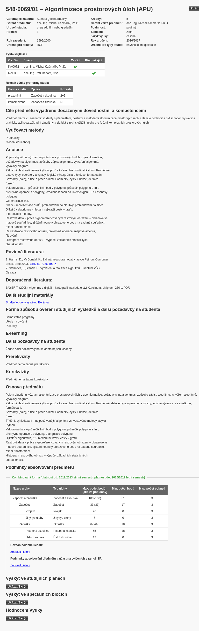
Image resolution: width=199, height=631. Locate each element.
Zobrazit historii (20, 552)
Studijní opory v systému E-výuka (27, 302)
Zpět (194, 8)
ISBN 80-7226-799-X (42, 264)
